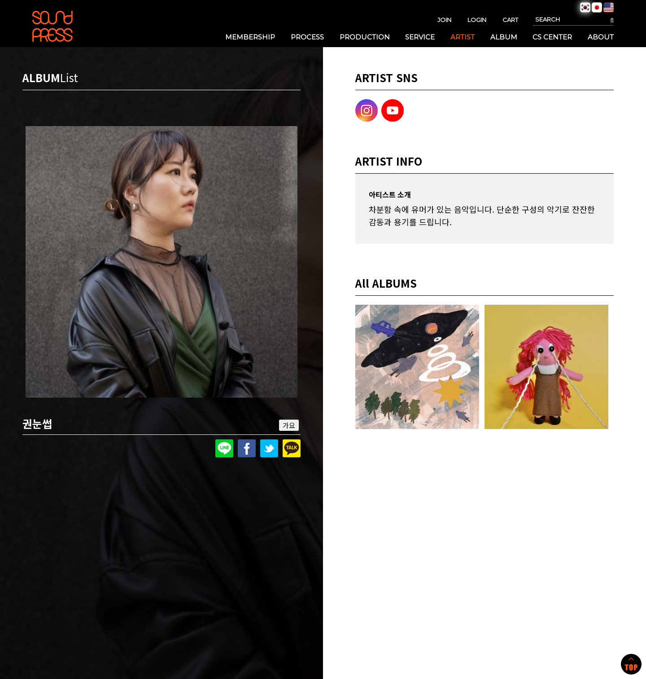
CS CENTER (552, 37)
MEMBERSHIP (250, 37)
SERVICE (420, 37)
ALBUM (503, 37)
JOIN (444, 19)
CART (510, 19)
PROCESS (307, 37)
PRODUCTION (365, 37)
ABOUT (601, 37)
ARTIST (462, 37)
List (69, 77)
